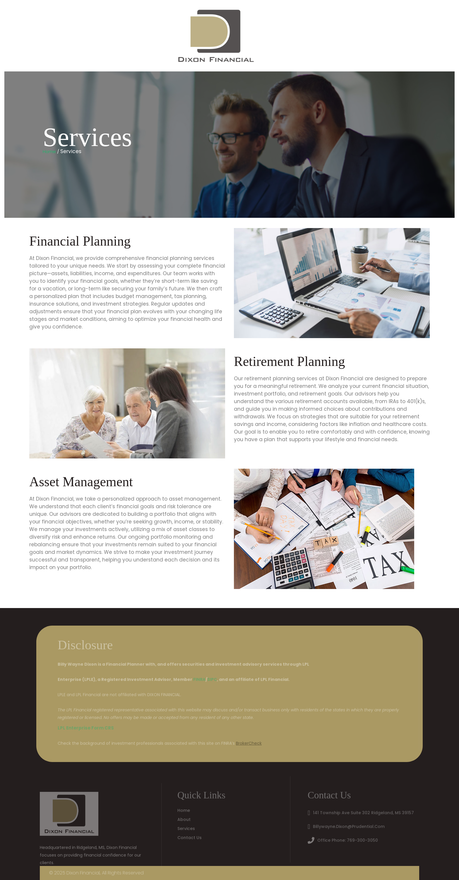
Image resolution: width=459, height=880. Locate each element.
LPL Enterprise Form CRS (86, 729)
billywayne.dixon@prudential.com (349, 825)
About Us (56, 36)
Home (24, 36)
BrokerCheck (249, 745)
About (184, 818)
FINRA (199, 681)
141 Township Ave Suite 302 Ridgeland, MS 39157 (363, 811)
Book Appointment (183, 36)
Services (92, 36)
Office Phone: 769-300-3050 (347, 839)
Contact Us (132, 36)
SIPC (212, 681)
